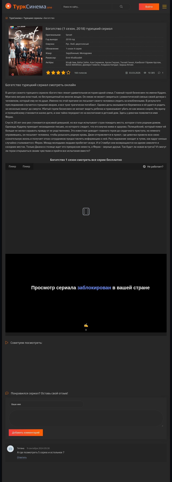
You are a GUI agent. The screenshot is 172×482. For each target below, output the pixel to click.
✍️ (86, 327)
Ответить (22, 457)
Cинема (32, 6)
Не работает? (153, 166)
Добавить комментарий (25, 432)
